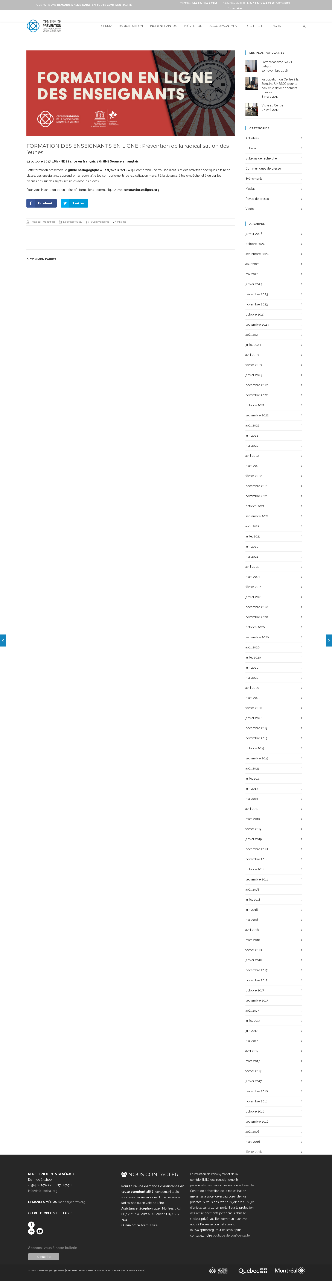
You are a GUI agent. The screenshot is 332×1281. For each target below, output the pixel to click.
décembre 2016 (256, 1091)
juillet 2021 (252, 536)
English (277, 25)
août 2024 (252, 264)
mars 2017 (252, 1061)
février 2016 (253, 1152)
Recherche (254, 25)
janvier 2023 (253, 375)
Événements (253, 178)
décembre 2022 (256, 385)
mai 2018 (251, 919)
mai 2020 (252, 677)
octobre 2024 (255, 244)
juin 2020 (251, 667)
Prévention (193, 25)
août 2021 (252, 526)
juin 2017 (251, 1030)
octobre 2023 (255, 314)
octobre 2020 (255, 627)
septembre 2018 (256, 879)
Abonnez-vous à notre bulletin (52, 1248)
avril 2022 (252, 455)
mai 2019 (251, 798)
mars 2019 (252, 819)
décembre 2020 (256, 607)
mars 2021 (252, 576)
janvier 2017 (253, 1081)
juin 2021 (251, 546)
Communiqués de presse (263, 168)
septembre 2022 (257, 415)
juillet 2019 (252, 778)
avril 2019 (252, 808)
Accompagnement (224, 25)
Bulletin (250, 148)
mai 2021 (251, 556)
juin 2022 (251, 435)
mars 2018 (252, 940)
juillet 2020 (253, 657)
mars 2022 (252, 465)
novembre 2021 (256, 496)
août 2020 (252, 647)
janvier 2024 (253, 284)
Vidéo (249, 209)
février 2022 (253, 476)
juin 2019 (251, 788)
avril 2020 (252, 687)
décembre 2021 (256, 486)
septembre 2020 (257, 637)
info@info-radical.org (42, 1191)
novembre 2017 (256, 980)
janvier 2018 (253, 960)
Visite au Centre (272, 105)
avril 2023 (252, 355)
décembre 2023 (256, 294)
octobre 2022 (255, 405)
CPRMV (106, 25)
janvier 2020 (253, 718)
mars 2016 (252, 1141)
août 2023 (252, 334)
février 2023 (253, 365)
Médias (250, 188)
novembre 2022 (256, 395)
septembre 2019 (256, 758)
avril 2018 (252, 930)
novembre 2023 (256, 304)
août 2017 (252, 1010)
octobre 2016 (254, 1111)
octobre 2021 (254, 506)
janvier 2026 (253, 233)
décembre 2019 (256, 728)
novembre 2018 (256, 859)
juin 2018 (251, 909)
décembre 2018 (256, 849)
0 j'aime (119, 222)
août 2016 (252, 1131)
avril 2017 (251, 1051)
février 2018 (253, 950)
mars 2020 (252, 698)
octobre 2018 (254, 869)
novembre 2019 (256, 738)
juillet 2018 (252, 899)
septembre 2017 (256, 1000)
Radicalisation (131, 25)
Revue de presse (257, 198)
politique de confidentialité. (231, 1235)
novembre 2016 (256, 1101)
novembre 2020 (256, 617)
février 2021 (253, 587)
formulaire (149, 1225)
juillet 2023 (253, 344)
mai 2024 (251, 274)
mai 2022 (251, 445)
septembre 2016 (256, 1121)
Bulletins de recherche (261, 158)
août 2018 (252, 889)
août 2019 (252, 768)
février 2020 (253, 708)
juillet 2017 (252, 1020)
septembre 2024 (257, 254)
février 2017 (253, 1071)
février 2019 (253, 829)
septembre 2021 (256, 516)
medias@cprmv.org (71, 1202)
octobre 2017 (254, 990)
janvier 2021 (253, 597)
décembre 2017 (256, 970)
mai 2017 (251, 1041)
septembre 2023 (257, 324)
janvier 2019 (253, 839)
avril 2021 (252, 566)
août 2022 (252, 425)
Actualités (252, 138)
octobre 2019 (254, 748)
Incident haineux (163, 25)
